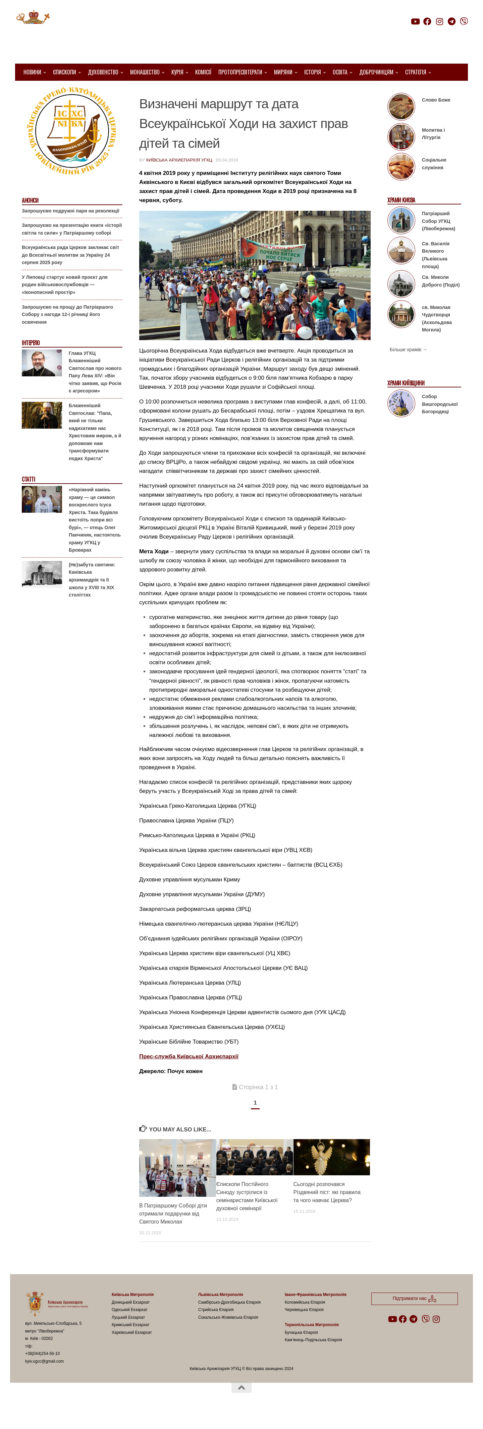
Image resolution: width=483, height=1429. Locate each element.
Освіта (340, 72)
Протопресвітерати (240, 72)
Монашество (145, 72)
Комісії (203, 72)
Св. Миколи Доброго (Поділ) (441, 298)
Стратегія (415, 72)
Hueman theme (104, 1415)
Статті (28, 496)
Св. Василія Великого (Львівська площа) (435, 272)
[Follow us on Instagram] (439, 21)
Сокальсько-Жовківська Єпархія (228, 1334)
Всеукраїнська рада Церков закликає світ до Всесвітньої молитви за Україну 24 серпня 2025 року (70, 272)
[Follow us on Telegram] (452, 21)
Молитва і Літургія (433, 151)
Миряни (283, 72)
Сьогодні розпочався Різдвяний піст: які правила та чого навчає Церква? (327, 1209)
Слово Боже (436, 117)
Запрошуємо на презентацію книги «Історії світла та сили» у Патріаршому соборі (72, 246)
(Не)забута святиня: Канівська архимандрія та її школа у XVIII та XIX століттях (92, 597)
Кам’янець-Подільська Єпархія (313, 1357)
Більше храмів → (408, 366)
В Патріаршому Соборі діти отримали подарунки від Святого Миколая (173, 1231)
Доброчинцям (376, 72)
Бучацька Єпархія (301, 1349)
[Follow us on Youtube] (415, 21)
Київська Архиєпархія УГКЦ (179, 177)
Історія (312, 72)
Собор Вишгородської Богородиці (440, 421)
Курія (177, 72)
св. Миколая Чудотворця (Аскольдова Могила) (437, 335)
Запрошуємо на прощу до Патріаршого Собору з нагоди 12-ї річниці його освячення (67, 331)
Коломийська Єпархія (305, 1319)
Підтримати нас (421, 34)
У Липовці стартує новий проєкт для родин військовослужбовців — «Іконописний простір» (65, 302)
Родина (346, 91)
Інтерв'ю (30, 360)
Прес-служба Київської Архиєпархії (188, 1073)
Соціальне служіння (434, 180)
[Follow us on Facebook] (427, 21)
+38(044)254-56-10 (42, 1370)
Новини (32, 72)
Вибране (318, 91)
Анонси (30, 218)
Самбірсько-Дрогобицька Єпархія (229, 1319)
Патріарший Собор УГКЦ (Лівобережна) (438, 238)
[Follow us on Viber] (464, 21)
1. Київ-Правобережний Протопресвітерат (199, 91)
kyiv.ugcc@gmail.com (44, 1378)
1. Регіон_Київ (282, 91)
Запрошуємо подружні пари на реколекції (70, 227)
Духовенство (103, 72)
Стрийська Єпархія (216, 1326)
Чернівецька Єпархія (304, 1326)
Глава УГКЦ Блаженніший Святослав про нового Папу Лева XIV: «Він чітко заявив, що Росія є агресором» (95, 389)
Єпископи (64, 72)
